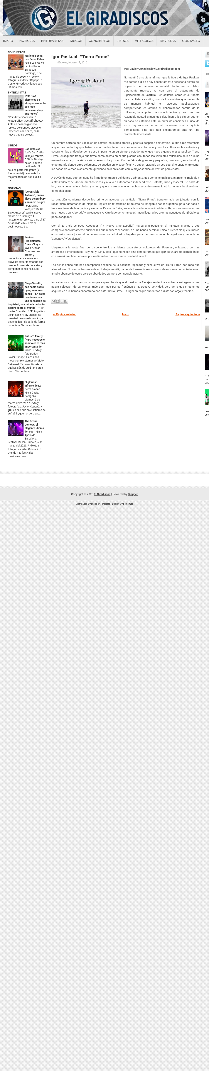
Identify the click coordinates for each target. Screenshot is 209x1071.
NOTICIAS (14, 188)
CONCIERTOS (16, 52)
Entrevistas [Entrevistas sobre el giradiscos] (52, 40)
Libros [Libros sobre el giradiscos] (123, 40)
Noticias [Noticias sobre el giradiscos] (27, 40)
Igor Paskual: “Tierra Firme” (80, 56)
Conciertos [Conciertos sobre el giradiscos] (99, 40)
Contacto (191, 40)
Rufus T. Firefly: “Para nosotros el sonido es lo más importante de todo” (35, 343)
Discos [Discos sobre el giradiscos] (76, 40)
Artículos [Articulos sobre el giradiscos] (144, 40)
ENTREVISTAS (17, 92)
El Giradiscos (102, 494)
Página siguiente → (187, 314)
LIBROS (12, 145)
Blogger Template (100, 503)
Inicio (8, 40)
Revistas (168, 40)
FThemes (128, 503)
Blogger (133, 494)
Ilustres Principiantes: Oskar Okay (33, 241)
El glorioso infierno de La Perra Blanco (33, 386)
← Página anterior (64, 314)
